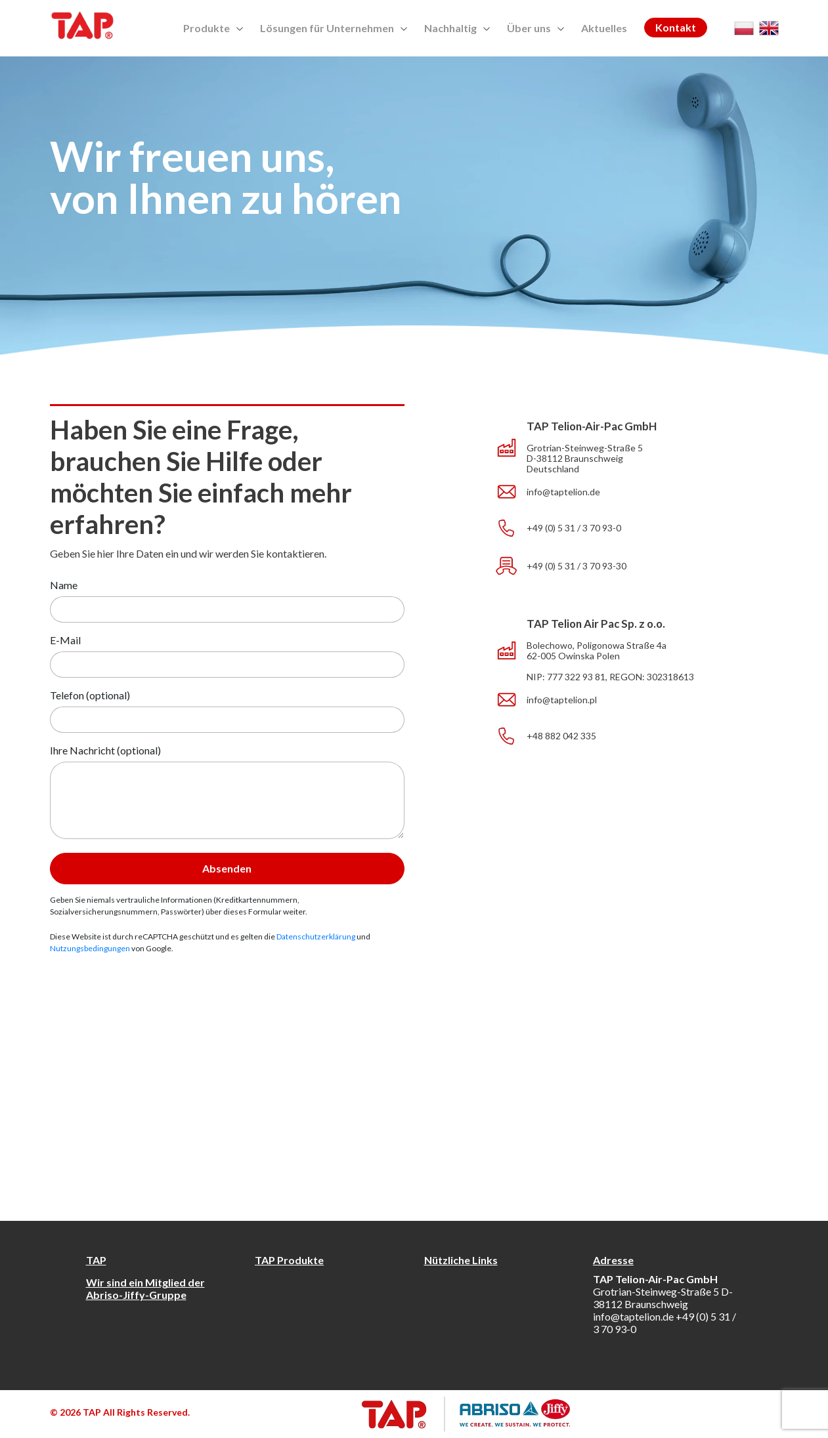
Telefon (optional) (90, 695)
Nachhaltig (457, 28)
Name (63, 585)
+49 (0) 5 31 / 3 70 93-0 (574, 528)
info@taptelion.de (563, 492)
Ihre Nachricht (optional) (105, 750)
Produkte (213, 28)
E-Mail (65, 640)
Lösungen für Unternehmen (333, 28)
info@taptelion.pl (562, 700)
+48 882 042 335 (561, 736)
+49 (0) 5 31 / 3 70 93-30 (576, 566)
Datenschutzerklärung (315, 936)
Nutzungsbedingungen (90, 948)
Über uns (535, 28)
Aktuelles (604, 28)
